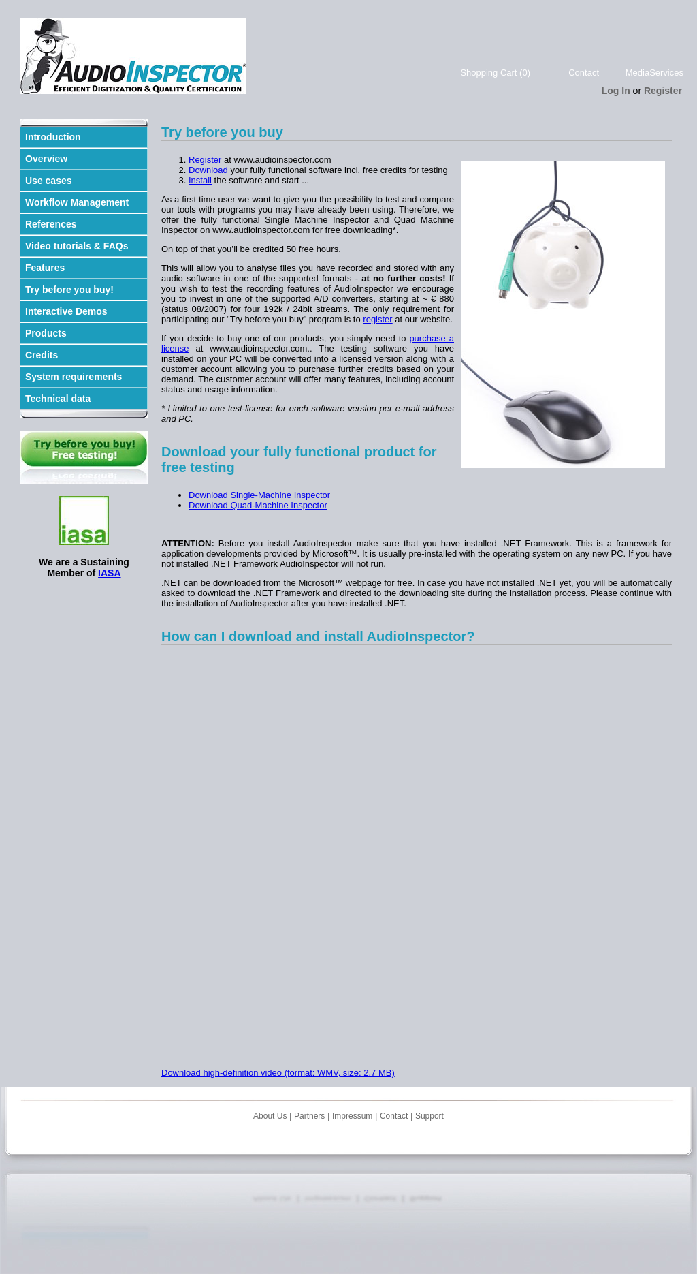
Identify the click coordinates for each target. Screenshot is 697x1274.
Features (45, 267)
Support (429, 1116)
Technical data (58, 398)
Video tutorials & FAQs (76, 245)
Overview (46, 158)
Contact (583, 72)
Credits (41, 354)
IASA (109, 573)
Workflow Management (77, 202)
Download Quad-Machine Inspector (258, 505)
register (377, 319)
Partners (309, 1116)
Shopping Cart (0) (495, 72)
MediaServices (654, 72)
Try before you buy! (69, 289)
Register (663, 90)
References (51, 224)
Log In (616, 90)
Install (200, 180)
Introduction (53, 136)
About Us (270, 1116)
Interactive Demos (66, 311)
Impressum (352, 1116)
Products (46, 333)
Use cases (48, 180)
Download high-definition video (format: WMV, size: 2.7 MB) (278, 1073)
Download (208, 170)
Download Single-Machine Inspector (259, 495)
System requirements (73, 376)
